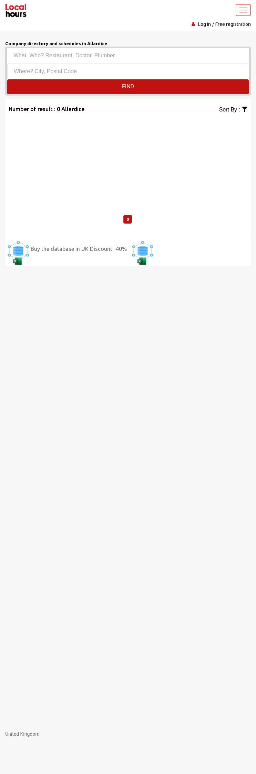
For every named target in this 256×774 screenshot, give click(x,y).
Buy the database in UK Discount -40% (79, 249)
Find (128, 86)
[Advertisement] (128, 162)
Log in (204, 24)
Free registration (233, 24)
